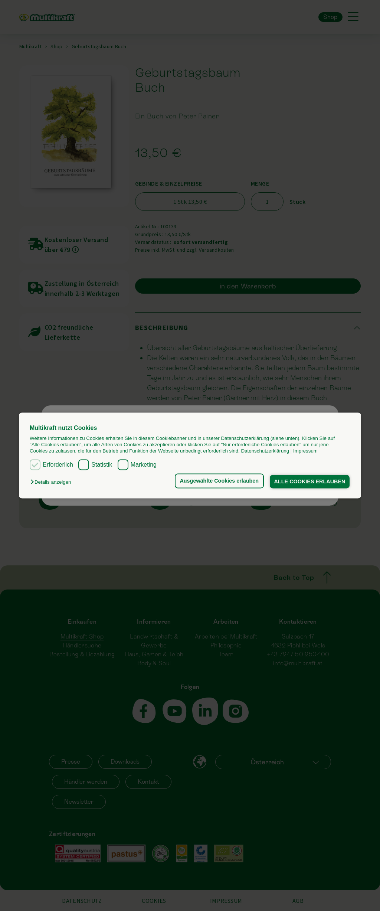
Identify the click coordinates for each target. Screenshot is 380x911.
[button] (52, 482)
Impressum (305, 451)
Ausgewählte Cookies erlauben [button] (219, 481)
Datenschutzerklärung (265, 451)
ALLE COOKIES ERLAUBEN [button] (309, 481)
